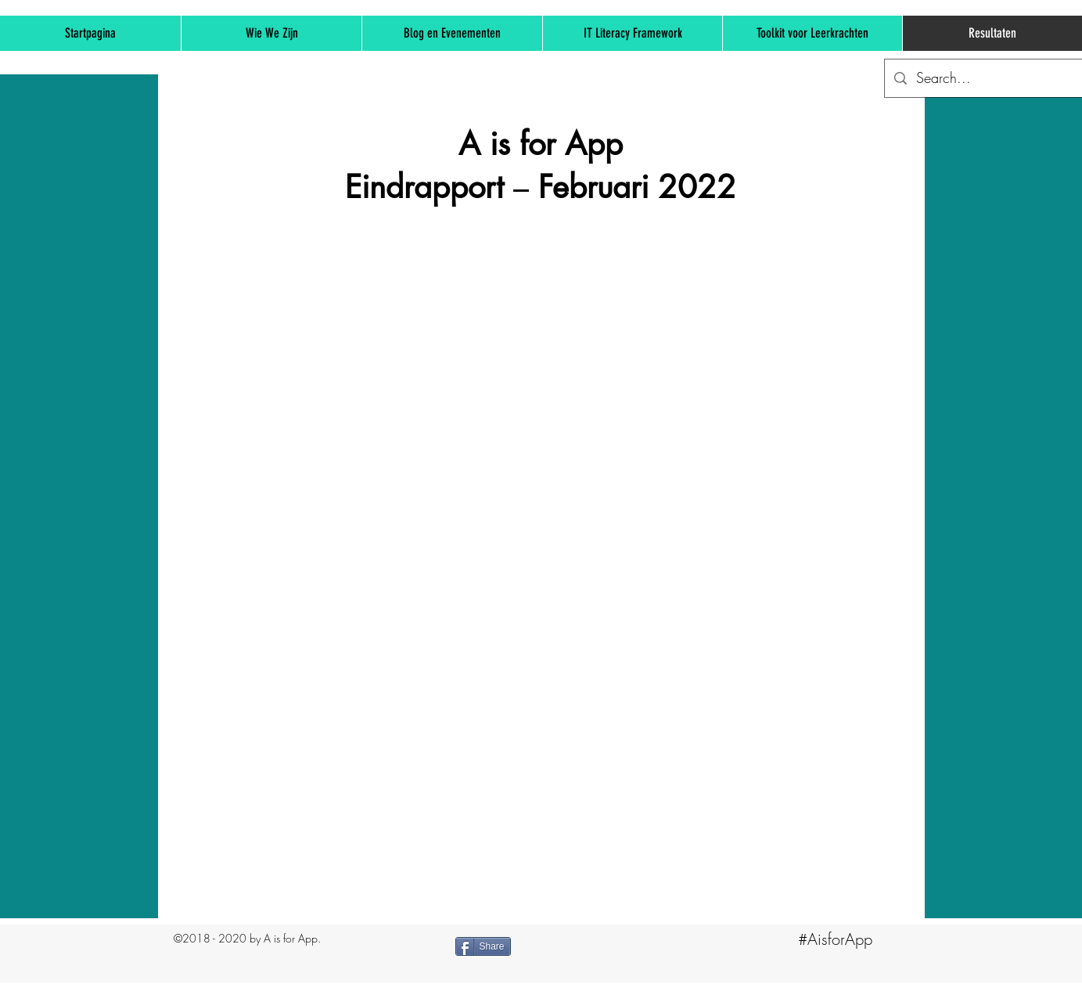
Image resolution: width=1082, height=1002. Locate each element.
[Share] (483, 946)
